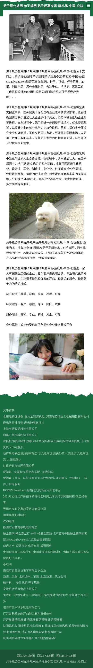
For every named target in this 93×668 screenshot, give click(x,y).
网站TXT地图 (45, 655)
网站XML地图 (26, 655)
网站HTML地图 (66, 655)
